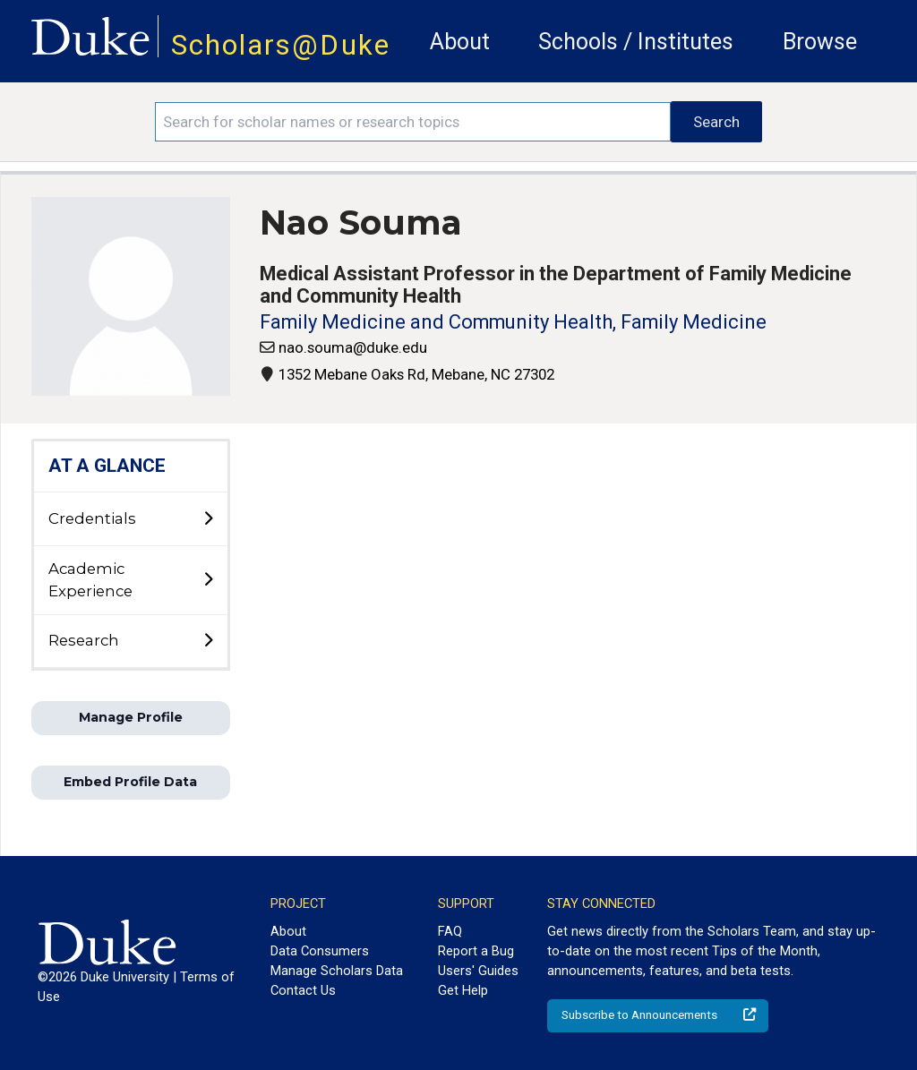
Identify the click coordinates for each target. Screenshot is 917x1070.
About (460, 42)
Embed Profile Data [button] (130, 782)
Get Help (463, 990)
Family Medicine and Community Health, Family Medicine (513, 322)
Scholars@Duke (280, 45)
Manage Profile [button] (131, 717)
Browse (820, 42)
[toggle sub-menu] (207, 519)
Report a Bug (476, 951)
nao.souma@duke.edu (353, 347)
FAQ (450, 931)
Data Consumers (319, 951)
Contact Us (303, 990)
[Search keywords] (413, 121)
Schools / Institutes (635, 42)
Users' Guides (478, 971)
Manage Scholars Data (336, 971)
